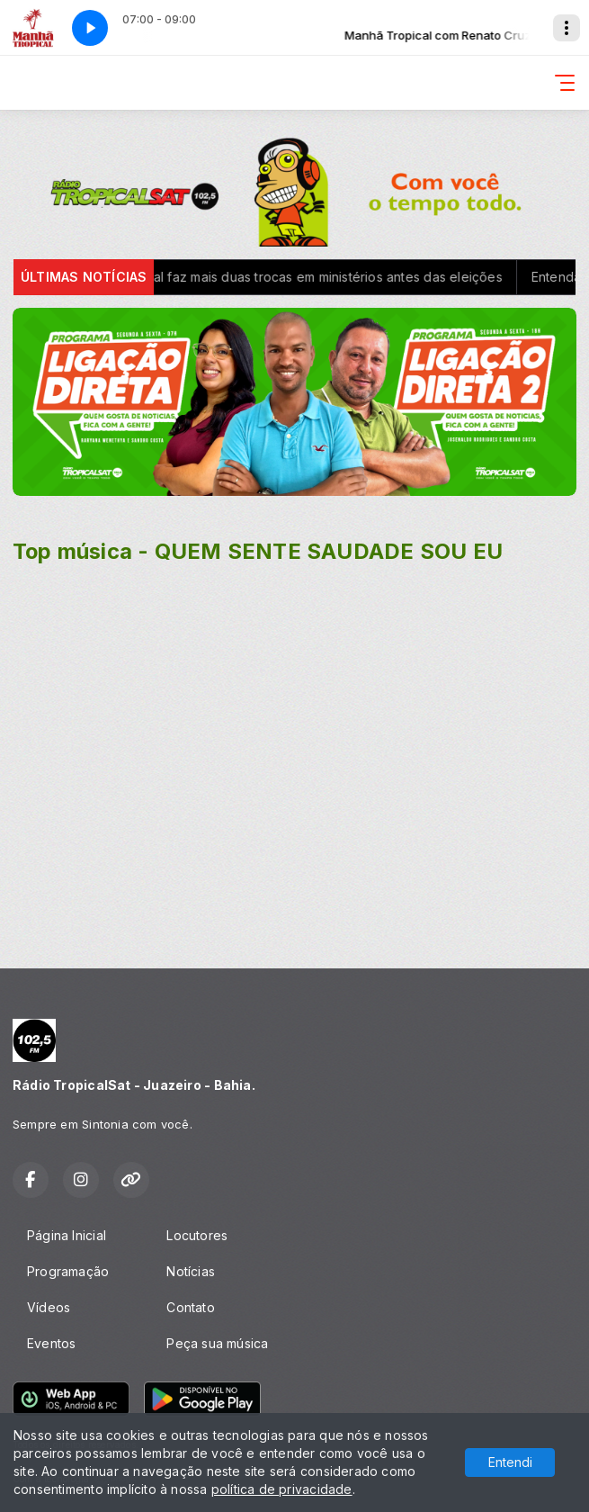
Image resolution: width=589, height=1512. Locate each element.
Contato (190, 1307)
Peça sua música (217, 1343)
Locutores (197, 1235)
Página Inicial (66, 1235)
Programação (68, 1271)
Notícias (190, 1271)
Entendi (510, 1462)
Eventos (51, 1343)
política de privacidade (282, 1489)
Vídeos (48, 1307)
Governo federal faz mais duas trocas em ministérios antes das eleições (292, 276)
